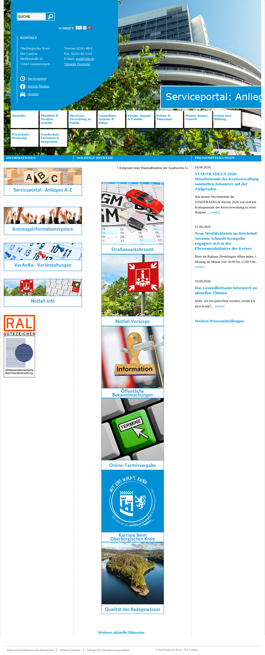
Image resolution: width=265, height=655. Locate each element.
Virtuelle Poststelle (77, 64)
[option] (132, 77)
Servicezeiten (37, 78)
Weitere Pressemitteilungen (219, 321)
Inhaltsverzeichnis (70, 650)
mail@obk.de (85, 58)
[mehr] (215, 212)
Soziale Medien (38, 86)
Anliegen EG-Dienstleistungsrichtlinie (108, 650)
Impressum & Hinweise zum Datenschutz (30, 650)
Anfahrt (33, 94)
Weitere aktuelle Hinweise (121, 632)
